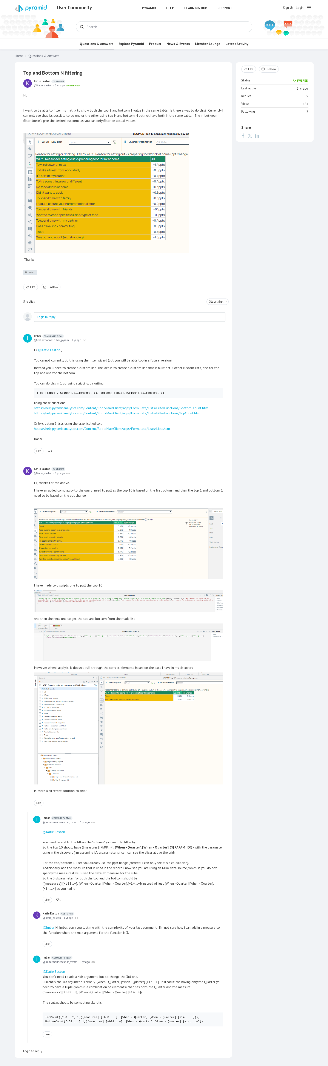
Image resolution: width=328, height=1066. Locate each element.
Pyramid (149, 8)
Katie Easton (49, 81)
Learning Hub (195, 8)
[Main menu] (309, 7)
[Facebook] (243, 135)
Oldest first (216, 301)
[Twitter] (250, 135)
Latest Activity (236, 44)
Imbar (49, 336)
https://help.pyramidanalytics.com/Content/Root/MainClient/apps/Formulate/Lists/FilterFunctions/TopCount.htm (117, 413)
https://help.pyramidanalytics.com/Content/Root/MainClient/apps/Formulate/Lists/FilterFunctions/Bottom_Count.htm (121, 408)
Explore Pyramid (131, 44)
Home (19, 56)
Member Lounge (207, 44)
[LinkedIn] (257, 135)
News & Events (178, 44)
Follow (53, 287)
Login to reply (46, 317)
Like (32, 287)
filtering (30, 272)
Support (224, 8)
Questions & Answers (96, 44)
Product (155, 44)
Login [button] (299, 8)
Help (170, 8)
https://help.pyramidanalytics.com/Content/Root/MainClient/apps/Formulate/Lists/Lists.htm (102, 428)
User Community (74, 8)
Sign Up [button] (288, 8)
